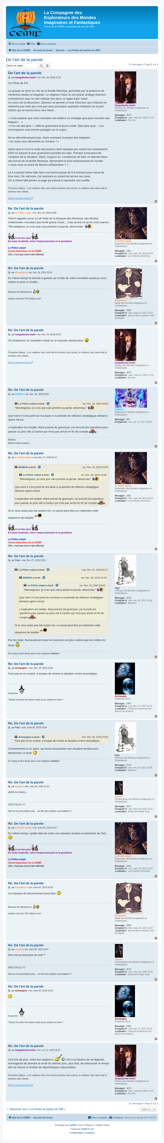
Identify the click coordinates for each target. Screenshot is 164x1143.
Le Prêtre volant (123, 241)
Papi (117, 588)
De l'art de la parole (24, 59)
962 (128, 419)
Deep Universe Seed (19, 198)
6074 (128, 806)
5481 (128, 703)
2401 (128, 251)
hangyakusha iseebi (125, 105)
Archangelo (121, 696)
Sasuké (118, 796)
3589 (128, 310)
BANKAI (119, 409)
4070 (128, 115)
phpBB (72, 1125)
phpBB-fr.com (87, 1129)
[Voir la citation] (48, 404)
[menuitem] (31, 43)
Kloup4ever (120, 300)
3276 (128, 598)
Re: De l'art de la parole (26, 208)
